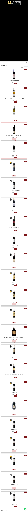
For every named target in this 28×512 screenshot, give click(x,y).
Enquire (14, 175)
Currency (14, 60)
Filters (22, 67)
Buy (15, 83)
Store (7, 60)
